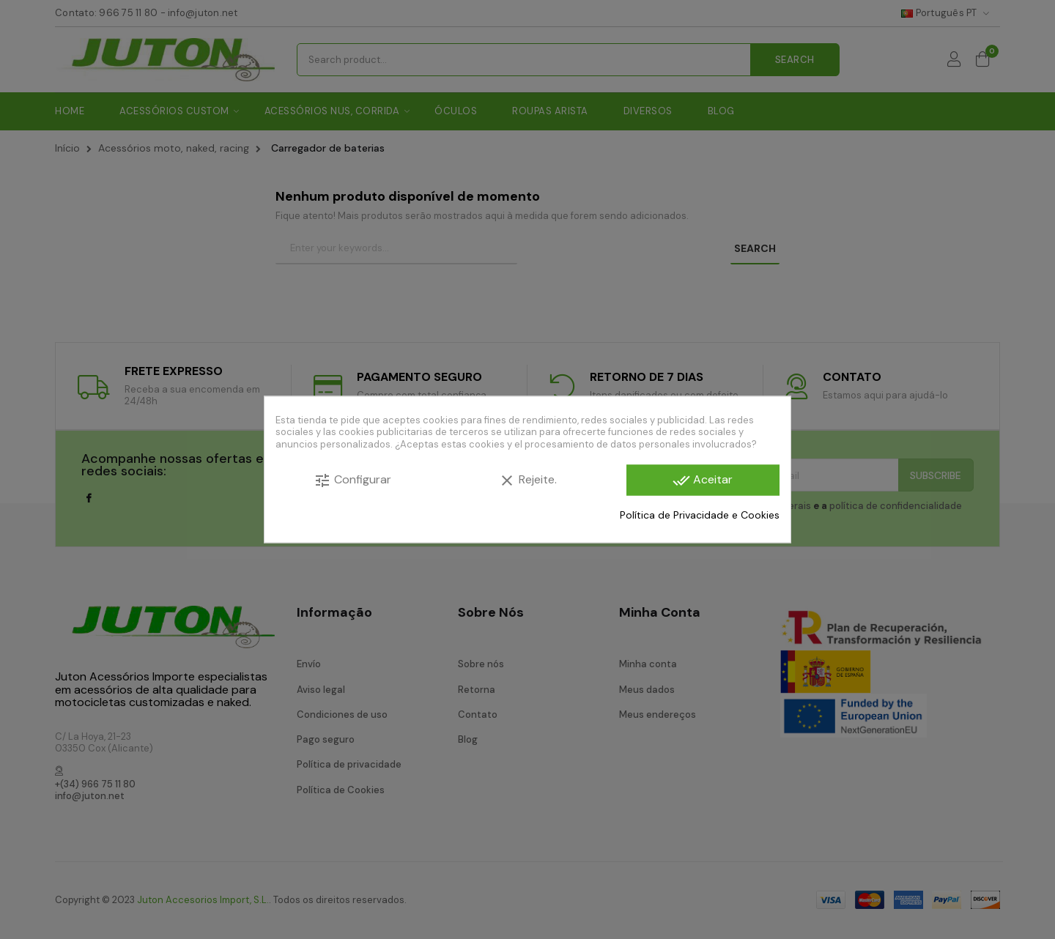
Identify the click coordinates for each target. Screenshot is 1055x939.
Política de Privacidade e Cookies (700, 514)
